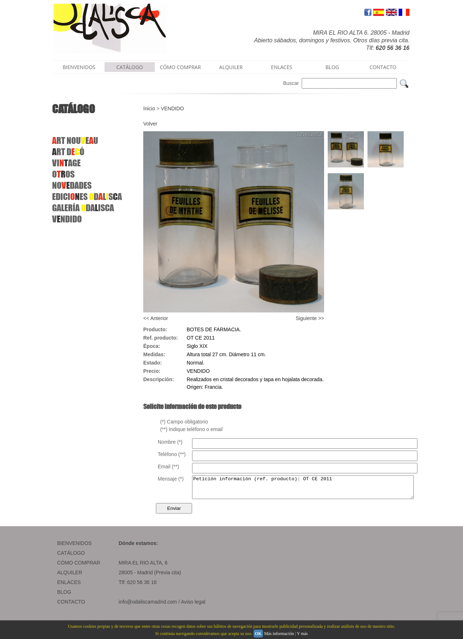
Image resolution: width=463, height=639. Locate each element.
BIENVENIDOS (79, 67)
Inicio (149, 108)
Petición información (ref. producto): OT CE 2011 (316, 489)
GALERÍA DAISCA (83, 208)
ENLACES (281, 67)
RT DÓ (68, 151)
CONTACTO (382, 67)
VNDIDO (67, 219)
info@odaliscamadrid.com (148, 606)
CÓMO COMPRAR (180, 67)
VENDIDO (172, 108)
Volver (150, 124)
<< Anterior (155, 318)
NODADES (72, 185)
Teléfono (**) (172, 454)
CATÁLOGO (129, 67)
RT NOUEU (75, 140)
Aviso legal (193, 606)
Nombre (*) (170, 442)
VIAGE (66, 163)
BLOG (332, 67)
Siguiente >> (310, 318)
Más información (279, 633)
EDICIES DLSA (87, 196)
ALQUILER (231, 67)
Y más (302, 633)
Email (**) (168, 466)
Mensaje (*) (171, 479)
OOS (63, 174)
